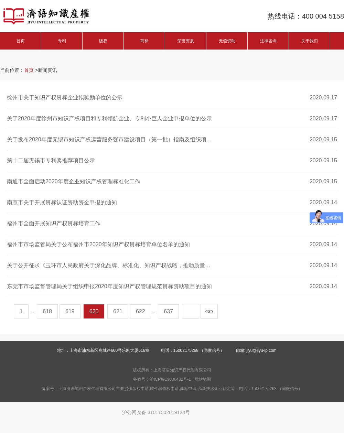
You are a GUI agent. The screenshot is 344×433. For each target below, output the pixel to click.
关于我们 (309, 41)
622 (140, 311)
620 (94, 311)
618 (47, 311)
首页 (21, 41)
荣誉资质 (186, 41)
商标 (144, 41)
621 (117, 311)
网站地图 (202, 379)
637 (168, 311)
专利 (62, 41)
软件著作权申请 (164, 388)
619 (70, 311)
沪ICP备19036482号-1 (170, 379)
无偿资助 (227, 41)
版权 (103, 41)
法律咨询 (268, 41)
